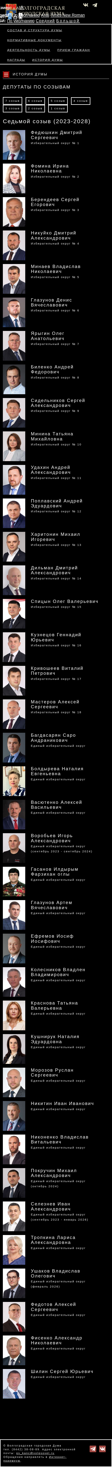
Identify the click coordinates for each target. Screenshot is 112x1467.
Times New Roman (67, 15)
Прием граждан (73, 50)
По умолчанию (26, 15)
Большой (68, 21)
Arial (45, 15)
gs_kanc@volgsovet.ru (35, 1453)
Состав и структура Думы (34, 30)
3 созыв (12, 108)
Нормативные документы (34, 40)
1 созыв (58, 108)
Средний (45, 21)
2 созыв (35, 108)
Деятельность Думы (28, 50)
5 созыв (58, 100)
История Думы (47, 59)
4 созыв (80, 100)
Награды (16, 59)
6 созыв (35, 100)
